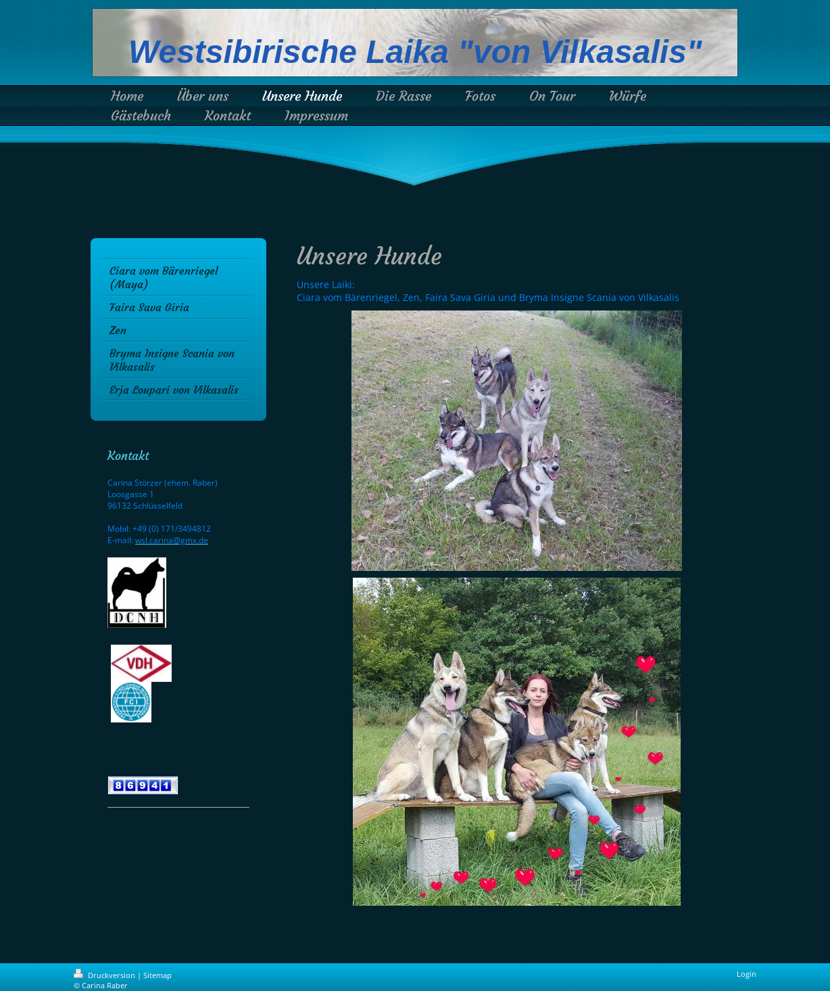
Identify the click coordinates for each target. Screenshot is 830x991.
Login (746, 974)
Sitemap (157, 975)
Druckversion (105, 975)
